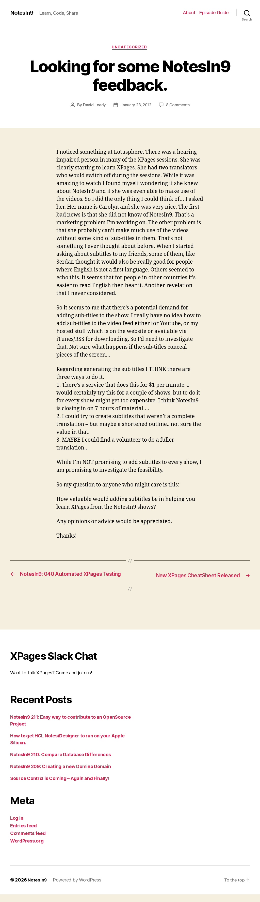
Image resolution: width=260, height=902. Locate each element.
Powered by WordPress (78, 887)
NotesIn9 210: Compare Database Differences (60, 762)
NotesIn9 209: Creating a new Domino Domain (60, 774)
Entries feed (23, 833)
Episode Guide (214, 12)
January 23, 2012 (136, 105)
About (189, 12)
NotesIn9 (23, 13)
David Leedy (93, 105)
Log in (16, 826)
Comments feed (28, 841)
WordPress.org (27, 848)
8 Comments (179, 105)
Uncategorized (130, 48)
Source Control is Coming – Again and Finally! (59, 786)
